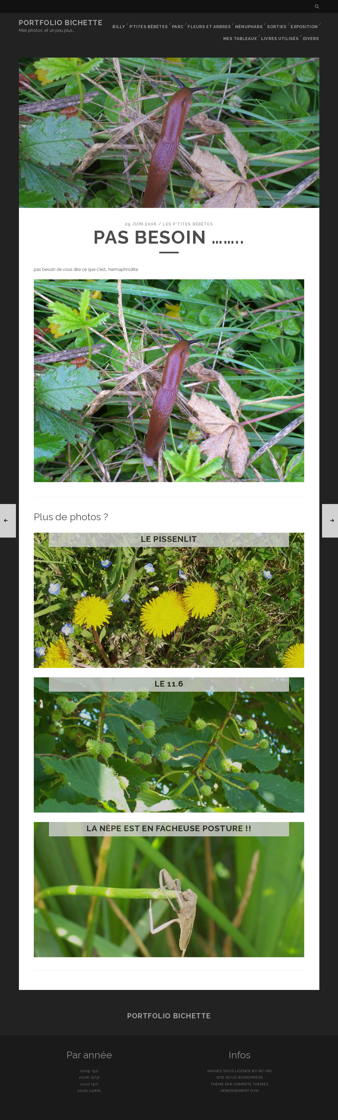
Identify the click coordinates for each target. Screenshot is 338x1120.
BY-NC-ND (262, 1059)
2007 (85, 1072)
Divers (312, 30)
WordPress (250, 1066)
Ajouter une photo (196, 1114)
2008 (84, 1066)
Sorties (276, 23)
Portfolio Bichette (60, 23)
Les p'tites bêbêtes (187, 212)
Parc (180, 23)
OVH (254, 1079)
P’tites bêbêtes (151, 23)
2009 (85, 1059)
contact (159, 1114)
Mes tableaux (243, 30)
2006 (83, 1079)
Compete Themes (251, 1072)
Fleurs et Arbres (210, 23)
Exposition (303, 23)
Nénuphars (249, 23)
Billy (121, 23)
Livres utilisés (282, 30)
